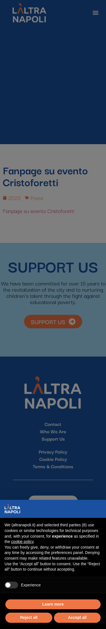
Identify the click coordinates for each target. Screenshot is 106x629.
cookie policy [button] (22, 541)
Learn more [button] (53, 604)
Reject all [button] (28, 617)
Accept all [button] (77, 617)
